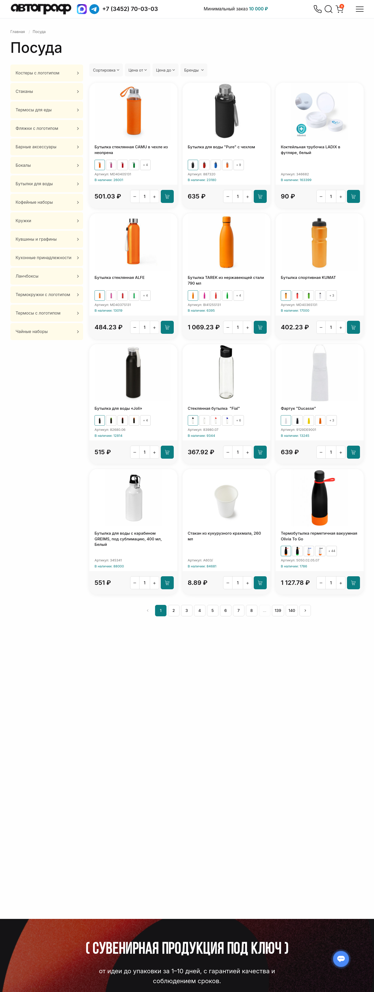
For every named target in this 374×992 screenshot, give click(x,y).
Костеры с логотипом (37, 72)
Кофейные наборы (34, 202)
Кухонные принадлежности (43, 257)
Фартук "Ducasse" (298, 408)
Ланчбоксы (27, 276)
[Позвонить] (318, 9)
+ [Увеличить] (154, 196)
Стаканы (24, 91)
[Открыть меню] (360, 9)
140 (292, 610)
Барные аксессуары (36, 146)
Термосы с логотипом (38, 313)
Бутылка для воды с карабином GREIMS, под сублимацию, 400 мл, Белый (128, 539)
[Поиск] (328, 9)
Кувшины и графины (36, 239)
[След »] (305, 610)
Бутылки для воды (34, 183)
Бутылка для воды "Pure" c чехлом (221, 146)
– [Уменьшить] (134, 196)
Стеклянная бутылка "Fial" (214, 408)
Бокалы (23, 165)
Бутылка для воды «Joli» (118, 408)
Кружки (23, 220)
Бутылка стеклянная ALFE (120, 277)
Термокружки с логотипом (43, 294)
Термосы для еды (34, 109)
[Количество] (144, 196)
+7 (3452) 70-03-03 (130, 8)
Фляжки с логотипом (37, 128)
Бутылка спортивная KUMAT (308, 277)
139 (278, 610)
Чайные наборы (32, 331)
